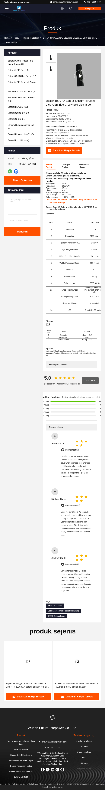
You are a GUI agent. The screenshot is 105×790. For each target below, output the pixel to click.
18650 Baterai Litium (56, 616)
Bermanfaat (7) (72, 450)
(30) (18, 113)
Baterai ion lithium (31, 38)
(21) (16, 119)
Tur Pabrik (84, 747)
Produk (17, 38)
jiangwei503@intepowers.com (64, 2)
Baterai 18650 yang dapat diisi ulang (63, 611)
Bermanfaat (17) (72, 564)
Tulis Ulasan (90, 380)
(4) (22, 91)
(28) (20, 62)
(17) (22, 76)
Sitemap (84, 763)
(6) (21, 126)
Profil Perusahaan (84, 741)
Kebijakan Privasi (84, 769)
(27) (18, 107)
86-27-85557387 (92, 2)
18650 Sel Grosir (55, 605)
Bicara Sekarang (22, 180)
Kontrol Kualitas (84, 752)
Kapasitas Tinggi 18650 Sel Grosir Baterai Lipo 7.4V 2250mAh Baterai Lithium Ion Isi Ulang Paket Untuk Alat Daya (26, 685)
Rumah (7, 38)
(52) (21, 99)
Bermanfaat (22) (72, 505)
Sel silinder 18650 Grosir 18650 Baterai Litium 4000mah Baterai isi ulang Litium (76, 685)
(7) (22, 84)
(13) (18, 70)
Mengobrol (89, 8)
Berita (84, 758)
